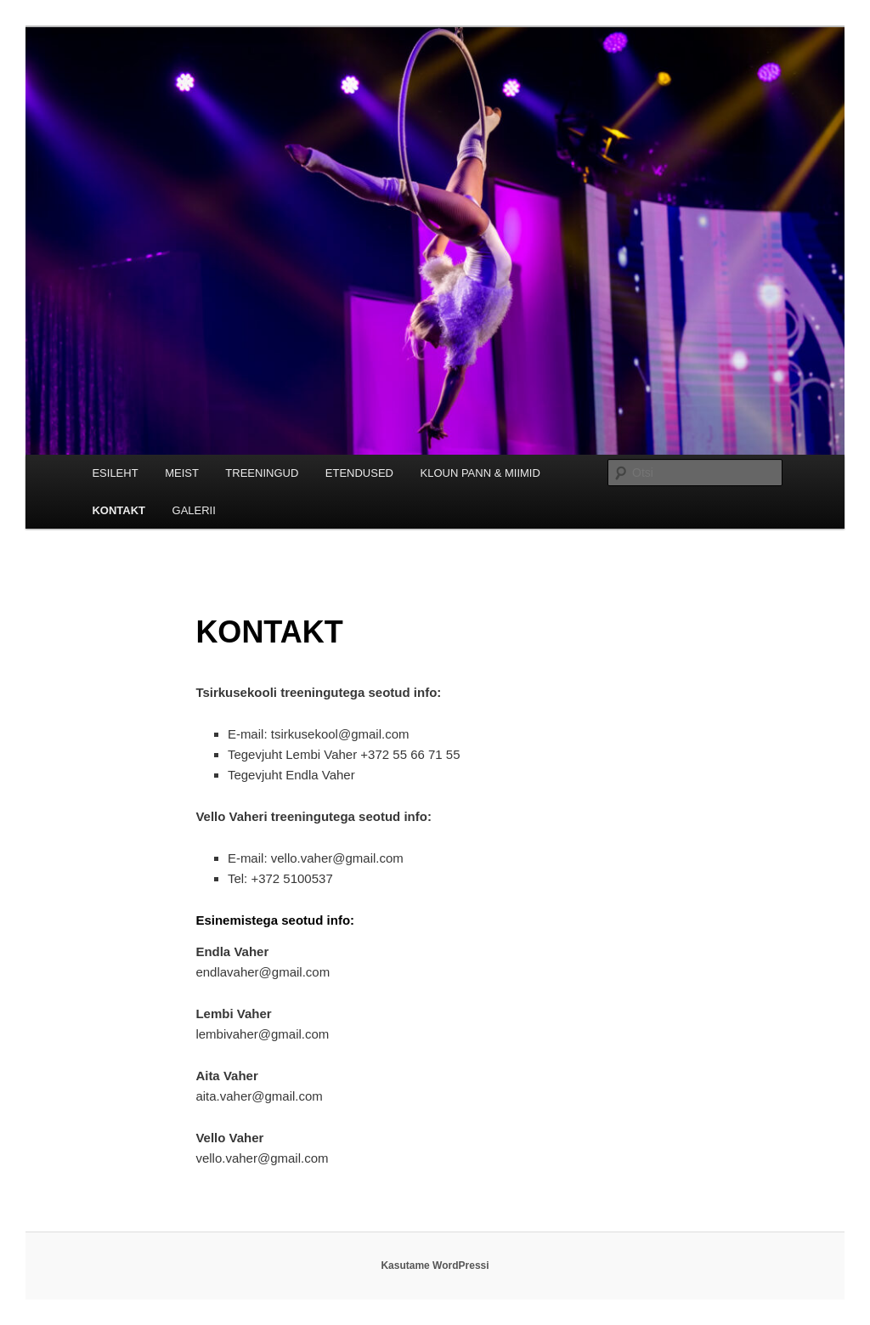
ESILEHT (115, 473)
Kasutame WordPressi (435, 1265)
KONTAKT (118, 510)
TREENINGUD (261, 473)
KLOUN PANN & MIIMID (480, 473)
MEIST (182, 473)
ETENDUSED (359, 473)
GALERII (194, 510)
